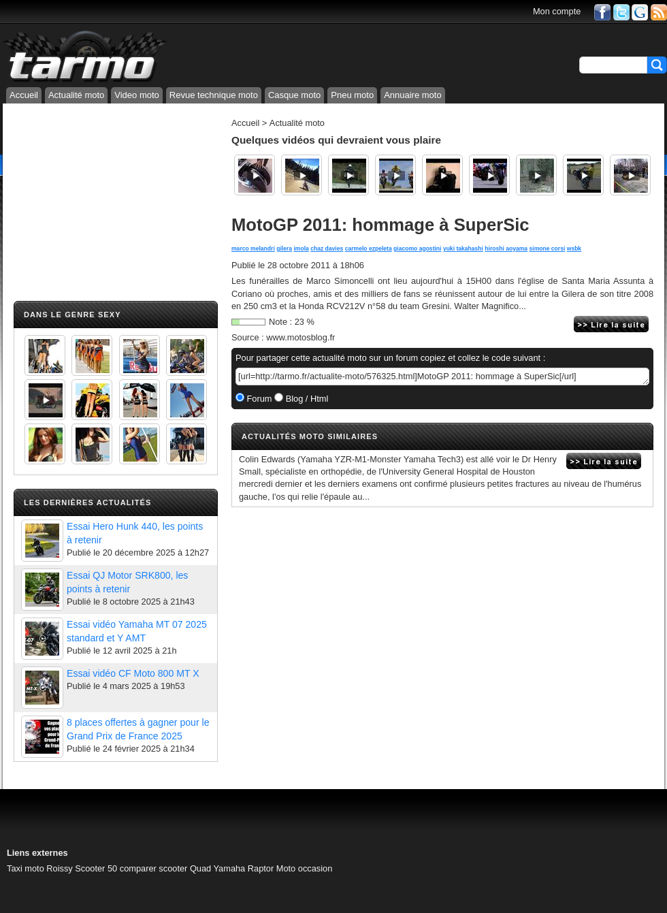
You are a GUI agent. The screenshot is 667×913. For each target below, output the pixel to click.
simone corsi (548, 248)
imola (300, 248)
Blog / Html (305, 399)
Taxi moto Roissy (40, 868)
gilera (284, 248)
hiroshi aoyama (506, 248)
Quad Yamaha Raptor (232, 868)
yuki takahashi (463, 248)
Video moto (136, 95)
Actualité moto (76, 95)
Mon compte (557, 11)
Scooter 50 (96, 868)
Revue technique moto (213, 95)
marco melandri (253, 248)
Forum (258, 399)
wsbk (574, 248)
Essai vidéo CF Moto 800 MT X (133, 673)
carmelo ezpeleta (368, 248)
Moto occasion (304, 868)
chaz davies (326, 248)
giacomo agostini (417, 248)
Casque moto (294, 95)
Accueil (24, 95)
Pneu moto (352, 95)
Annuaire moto (413, 95)
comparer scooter (154, 868)
